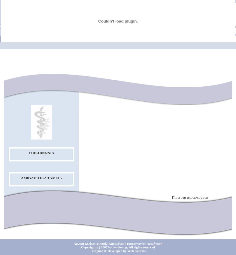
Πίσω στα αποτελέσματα (190, 197)
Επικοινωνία (135, 243)
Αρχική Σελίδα (84, 243)
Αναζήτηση (154, 243)
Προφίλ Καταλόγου (110, 243)
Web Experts (136, 251)
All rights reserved (142, 247)
